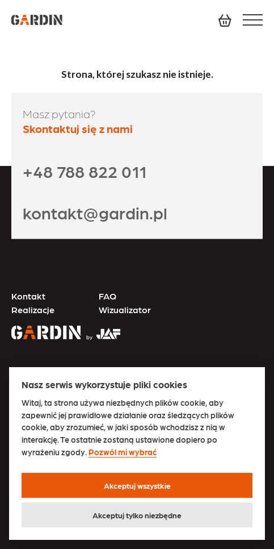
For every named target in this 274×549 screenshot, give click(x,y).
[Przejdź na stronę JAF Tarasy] (100, 329)
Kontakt (28, 295)
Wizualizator (125, 309)
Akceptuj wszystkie (137, 485)
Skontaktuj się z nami (78, 128)
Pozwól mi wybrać (122, 452)
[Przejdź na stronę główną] (46, 334)
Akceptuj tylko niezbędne (137, 514)
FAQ (107, 295)
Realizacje (32, 309)
